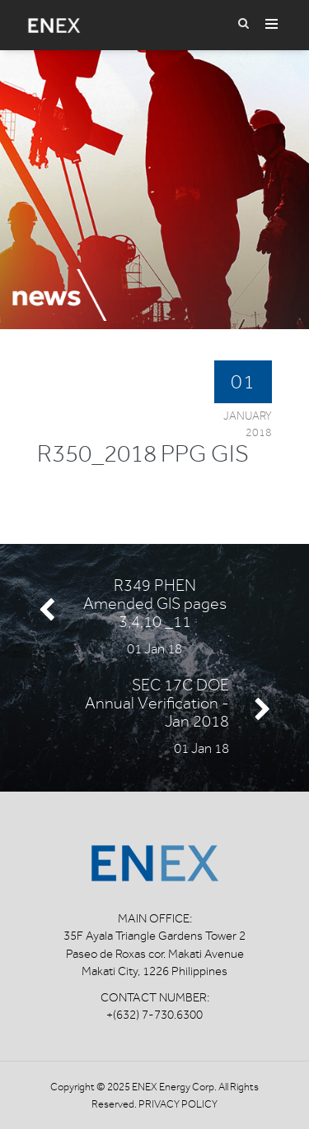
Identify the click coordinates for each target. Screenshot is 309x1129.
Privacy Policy (178, 1104)
